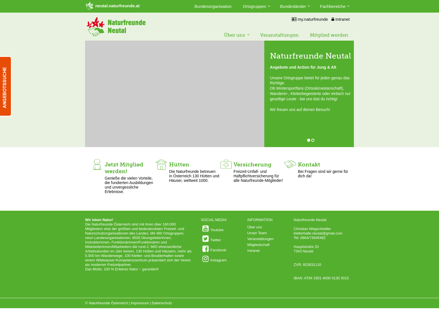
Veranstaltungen (279, 35)
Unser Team (257, 233)
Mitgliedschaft (258, 245)
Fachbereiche (332, 6)
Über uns (234, 35)
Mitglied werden (329, 35)
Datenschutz (162, 303)
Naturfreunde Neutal (310, 56)
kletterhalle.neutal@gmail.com (318, 233)
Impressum (140, 303)
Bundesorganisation (213, 6)
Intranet (340, 19)
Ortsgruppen (254, 6)
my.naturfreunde (310, 19)
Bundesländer (293, 6)
